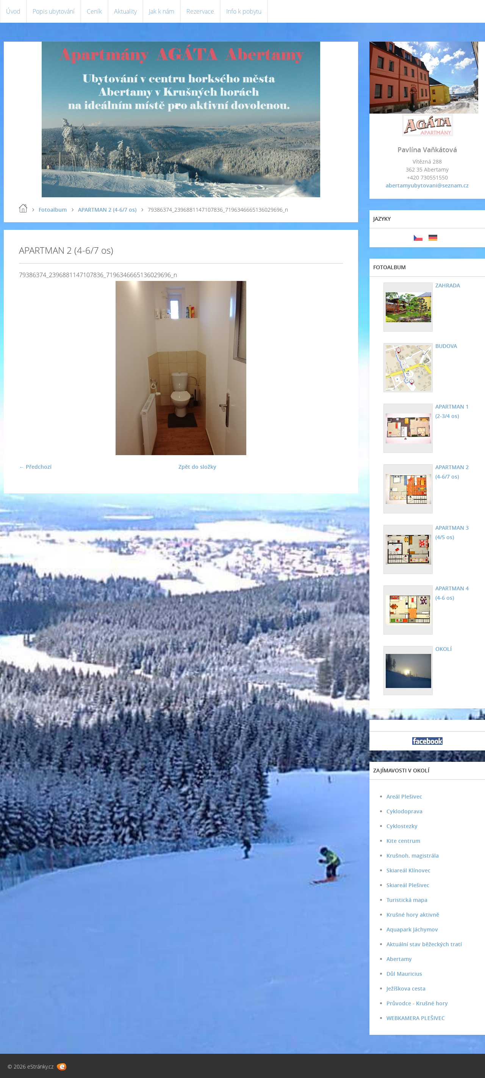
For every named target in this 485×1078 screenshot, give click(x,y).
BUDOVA (446, 345)
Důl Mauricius (404, 973)
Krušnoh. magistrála (412, 855)
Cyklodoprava (404, 811)
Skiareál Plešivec (407, 885)
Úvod (13, 11)
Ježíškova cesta (406, 988)
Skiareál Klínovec (408, 870)
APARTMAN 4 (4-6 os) (452, 593)
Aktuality (125, 11)
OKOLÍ (443, 648)
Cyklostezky (402, 826)
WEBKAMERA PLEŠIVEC (415, 1018)
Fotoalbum (53, 209)
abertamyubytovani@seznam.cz (427, 185)
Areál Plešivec (404, 796)
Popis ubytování (54, 11)
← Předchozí (35, 466)
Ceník (94, 11)
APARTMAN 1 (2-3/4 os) (452, 411)
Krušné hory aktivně (412, 914)
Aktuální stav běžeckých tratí (424, 944)
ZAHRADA (447, 285)
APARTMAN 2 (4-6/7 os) (107, 209)
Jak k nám (161, 11)
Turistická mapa (406, 899)
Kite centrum (403, 840)
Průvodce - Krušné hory (417, 1003)
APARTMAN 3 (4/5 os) (452, 532)
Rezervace (200, 11)
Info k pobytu (243, 11)
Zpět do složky (197, 466)
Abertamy (399, 959)
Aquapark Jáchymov (412, 929)
